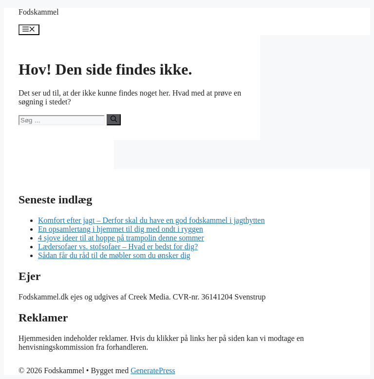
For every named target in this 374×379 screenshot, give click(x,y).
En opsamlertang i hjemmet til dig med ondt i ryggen (120, 229)
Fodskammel (39, 12)
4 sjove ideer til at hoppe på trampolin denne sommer (121, 238)
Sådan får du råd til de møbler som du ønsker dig (114, 255)
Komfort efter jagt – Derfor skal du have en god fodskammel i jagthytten (151, 220)
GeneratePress (153, 370)
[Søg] (114, 119)
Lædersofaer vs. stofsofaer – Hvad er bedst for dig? (118, 246)
